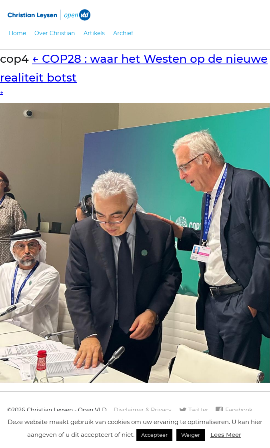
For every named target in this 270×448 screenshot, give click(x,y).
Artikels (94, 33)
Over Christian (54, 33)
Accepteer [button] (154, 435)
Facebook (233, 410)
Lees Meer (225, 434)
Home (17, 33)
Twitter (193, 410)
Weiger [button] (190, 435)
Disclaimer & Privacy (143, 410)
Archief (123, 33)
